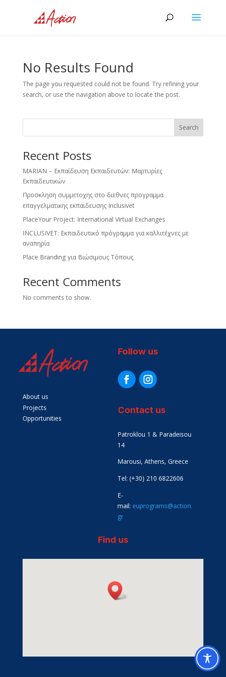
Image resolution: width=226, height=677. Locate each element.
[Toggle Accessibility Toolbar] (207, 658)
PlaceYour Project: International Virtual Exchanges (94, 219)
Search (189, 127)
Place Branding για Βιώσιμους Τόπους (78, 257)
